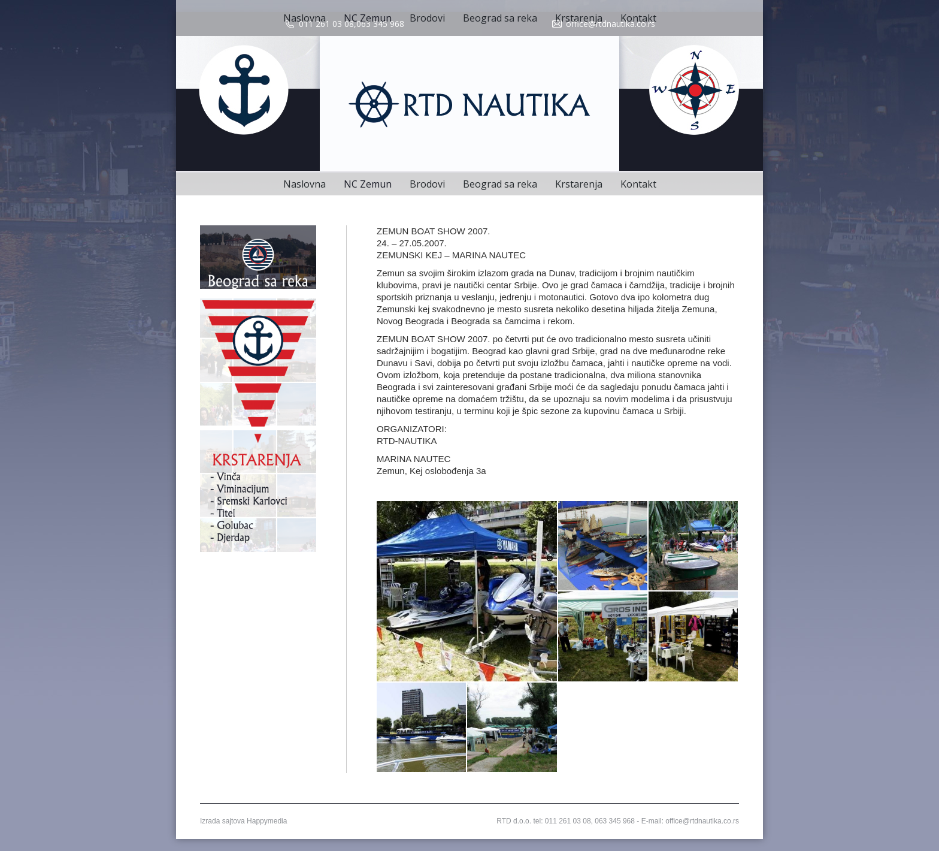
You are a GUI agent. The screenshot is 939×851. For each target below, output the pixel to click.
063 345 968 (380, 23)
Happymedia (267, 821)
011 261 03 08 (326, 23)
